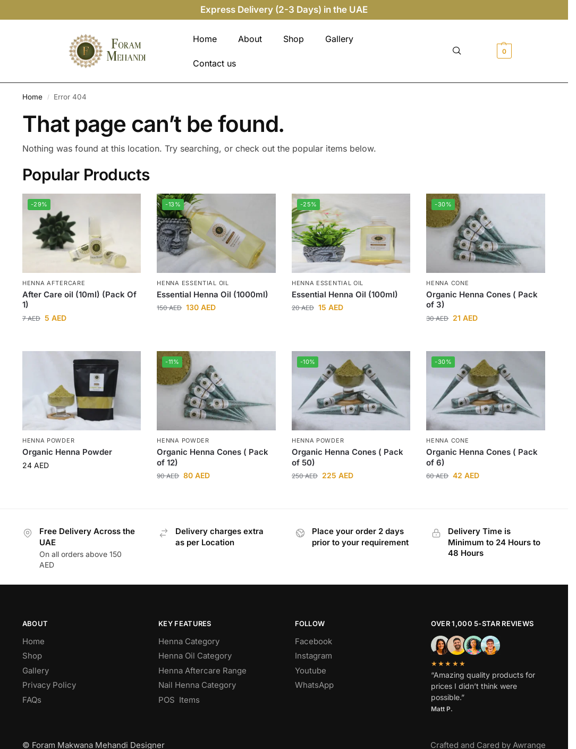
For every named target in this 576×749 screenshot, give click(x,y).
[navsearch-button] (457, 51)
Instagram (313, 656)
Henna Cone (447, 283)
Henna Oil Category (195, 656)
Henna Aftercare (54, 283)
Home (205, 39)
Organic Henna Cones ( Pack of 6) (482, 457)
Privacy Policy (49, 685)
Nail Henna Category (197, 685)
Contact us (214, 63)
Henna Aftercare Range (202, 670)
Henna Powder (48, 440)
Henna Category (188, 641)
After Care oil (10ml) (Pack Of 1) (79, 299)
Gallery (339, 39)
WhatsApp (314, 685)
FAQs (31, 700)
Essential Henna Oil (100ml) (345, 294)
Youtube (310, 670)
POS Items (179, 700)
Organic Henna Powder (67, 452)
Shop (293, 39)
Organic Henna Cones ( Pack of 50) (347, 457)
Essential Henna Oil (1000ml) (212, 294)
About (250, 39)
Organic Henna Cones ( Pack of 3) (482, 299)
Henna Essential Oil (192, 283)
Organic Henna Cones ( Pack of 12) (212, 457)
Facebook (313, 641)
